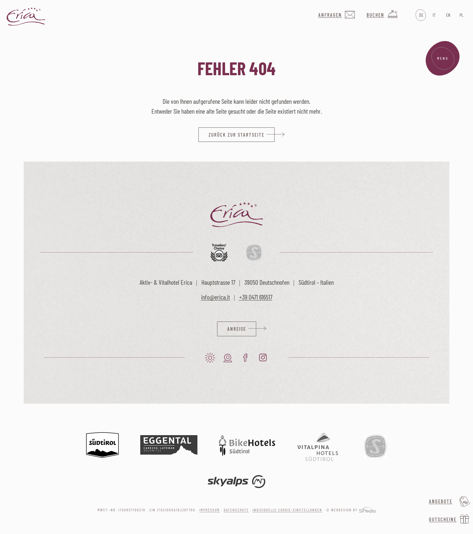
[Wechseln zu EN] (447, 15)
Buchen (375, 15)
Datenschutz (236, 510)
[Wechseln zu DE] (420, 15)
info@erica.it (215, 297)
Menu (442, 58)
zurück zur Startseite (236, 135)
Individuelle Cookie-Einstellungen (287, 510)
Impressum (209, 510)
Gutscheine (443, 519)
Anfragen (330, 15)
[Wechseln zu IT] (434, 15)
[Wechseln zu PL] (461, 15)
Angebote (440, 501)
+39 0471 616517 (255, 297)
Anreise (236, 329)
